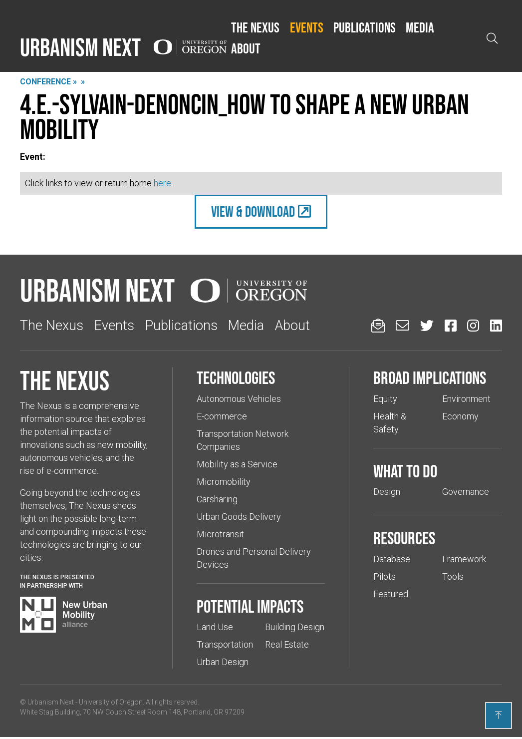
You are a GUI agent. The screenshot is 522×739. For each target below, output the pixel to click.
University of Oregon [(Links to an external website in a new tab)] (111, 702)
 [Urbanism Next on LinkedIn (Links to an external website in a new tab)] (496, 325)
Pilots (384, 576)
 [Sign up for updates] (378, 325)
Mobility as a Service (237, 464)
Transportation (225, 644)
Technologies (236, 377)
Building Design (294, 627)
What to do (405, 471)
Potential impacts (250, 606)
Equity (385, 398)
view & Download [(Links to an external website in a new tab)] (253, 211)
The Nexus (255, 27)
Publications (364, 27)
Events (306, 27)
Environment (466, 398)
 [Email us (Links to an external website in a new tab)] (402, 325)
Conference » (48, 81)
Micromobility (224, 481)
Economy (460, 416)
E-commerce (222, 416)
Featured (390, 594)
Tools (453, 576)
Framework (464, 559)
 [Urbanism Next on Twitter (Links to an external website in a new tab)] (427, 325)
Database (391, 559)
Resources (404, 538)
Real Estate (287, 644)
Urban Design (223, 662)
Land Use (215, 627)
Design (386, 491)
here (162, 183)
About (246, 48)
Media (420, 27)
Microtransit (220, 534)
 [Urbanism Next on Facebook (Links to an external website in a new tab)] (451, 325)
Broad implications (429, 377)
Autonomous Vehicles (239, 398)
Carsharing (217, 499)
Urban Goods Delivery (239, 516)
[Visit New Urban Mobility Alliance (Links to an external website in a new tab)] (63, 615)
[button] (255, 27)
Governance (465, 491)
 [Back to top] (498, 715)
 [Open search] (492, 38)
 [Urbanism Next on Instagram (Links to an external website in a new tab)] (473, 325)
